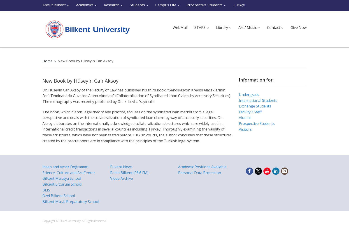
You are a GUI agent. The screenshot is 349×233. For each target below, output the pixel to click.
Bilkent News (121, 166)
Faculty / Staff (250, 112)
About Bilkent (54, 4)
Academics (84, 4)
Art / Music (247, 27)
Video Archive (121, 178)
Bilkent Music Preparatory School (70, 201)
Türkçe (239, 4)
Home (47, 60)
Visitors (245, 129)
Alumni (245, 117)
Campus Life (165, 4)
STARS (199, 27)
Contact (273, 27)
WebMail (180, 27)
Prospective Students (205, 4)
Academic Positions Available (202, 166)
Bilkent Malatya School (61, 178)
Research (111, 4)
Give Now (299, 27)
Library (222, 27)
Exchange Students (255, 106)
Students (137, 4)
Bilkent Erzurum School (62, 184)
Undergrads (249, 94)
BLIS (46, 190)
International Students (258, 100)
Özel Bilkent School (58, 195)
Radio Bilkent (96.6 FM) (129, 172)
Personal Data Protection (199, 172)
